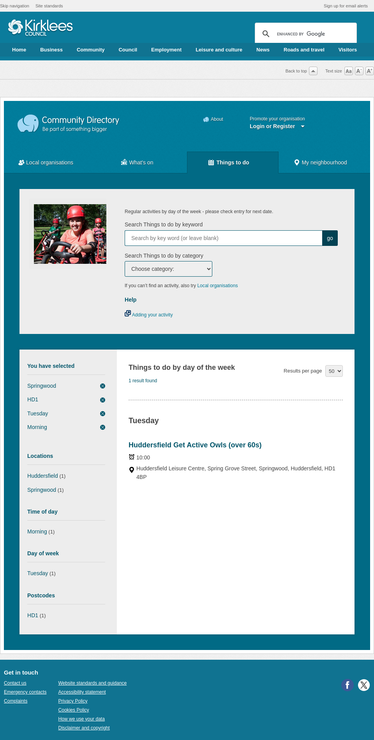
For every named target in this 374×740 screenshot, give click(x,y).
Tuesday (37, 413)
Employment (166, 50)
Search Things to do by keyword (164, 224)
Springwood (41, 386)
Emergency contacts (25, 692)
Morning (37, 427)
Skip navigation (14, 6)
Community (91, 50)
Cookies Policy (73, 710)
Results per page (303, 371)
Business (51, 50)
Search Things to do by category (164, 256)
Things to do (232, 162)
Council (127, 50)
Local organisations (49, 162)
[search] (304, 34)
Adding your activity (149, 315)
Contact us (15, 683)
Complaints (15, 701)
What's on (141, 162)
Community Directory (69, 124)
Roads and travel (304, 50)
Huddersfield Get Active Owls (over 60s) (195, 445)
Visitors (348, 50)
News (263, 50)
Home (19, 50)
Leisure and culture (219, 50)
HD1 (32, 399)
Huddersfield (42, 476)
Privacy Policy (72, 701)
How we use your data (81, 719)
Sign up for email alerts (346, 6)
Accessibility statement (82, 692)
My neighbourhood (324, 162)
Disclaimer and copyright (83, 728)
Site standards (49, 6)
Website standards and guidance (92, 683)
